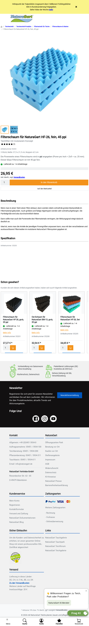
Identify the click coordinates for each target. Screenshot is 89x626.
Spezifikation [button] (8, 238)
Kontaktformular (16, 509)
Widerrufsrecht (51, 468)
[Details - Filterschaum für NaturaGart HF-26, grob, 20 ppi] (14, 303)
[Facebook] (35, 418)
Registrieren (14, 505)
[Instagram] (44, 418)
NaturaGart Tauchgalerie (56, 537)
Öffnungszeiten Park (54, 442)
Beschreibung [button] (8, 200)
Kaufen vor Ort (51, 451)
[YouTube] (53, 418)
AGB (47, 464)
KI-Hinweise (50, 477)
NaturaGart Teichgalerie (55, 550)
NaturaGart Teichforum (55, 546)
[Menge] (5, 182)
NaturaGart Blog (16, 522)
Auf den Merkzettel (44, 189)
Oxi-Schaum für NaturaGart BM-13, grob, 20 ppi (42, 320)
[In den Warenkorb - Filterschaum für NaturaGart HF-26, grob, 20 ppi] (13, 347)
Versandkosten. (62, 610)
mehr (51, 10)
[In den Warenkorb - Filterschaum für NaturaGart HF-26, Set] (70, 347)
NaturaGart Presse (53, 481)
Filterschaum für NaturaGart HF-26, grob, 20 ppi (13, 320)
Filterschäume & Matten (60, 26)
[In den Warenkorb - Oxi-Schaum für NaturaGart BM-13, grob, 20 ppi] (42, 347)
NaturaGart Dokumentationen (22, 518)
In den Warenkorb (49, 182)
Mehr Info (7, 333)
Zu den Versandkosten (19, 583)
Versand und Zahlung (18, 513)
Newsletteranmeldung (70, 395)
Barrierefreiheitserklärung (56, 485)
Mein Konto (14, 501)
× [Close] (76, 7)
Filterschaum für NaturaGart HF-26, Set (70, 318)
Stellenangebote (52, 455)
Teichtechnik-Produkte (23, 26)
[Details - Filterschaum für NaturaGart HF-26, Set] (71, 303)
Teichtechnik (9, 26)
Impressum (50, 459)
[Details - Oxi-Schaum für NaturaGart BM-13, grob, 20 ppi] (43, 303)
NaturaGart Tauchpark (55, 542)
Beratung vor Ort (52, 447)
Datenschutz (50, 472)
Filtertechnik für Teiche (41, 26)
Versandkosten (19, 177)
